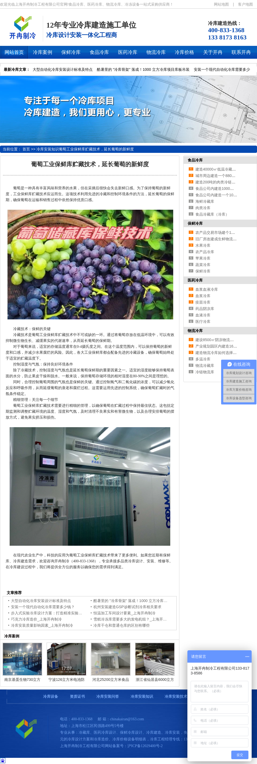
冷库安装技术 (176, 697)
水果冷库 (202, 245)
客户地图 (245, 4)
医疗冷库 (202, 321)
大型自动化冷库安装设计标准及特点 (63, 69)
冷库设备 (50, 697)
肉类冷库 (202, 208)
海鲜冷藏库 (204, 201)
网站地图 (221, 4)
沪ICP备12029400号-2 (144, 746)
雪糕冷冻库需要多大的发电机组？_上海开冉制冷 (133, 619)
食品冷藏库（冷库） (212, 214)
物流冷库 (195, 331)
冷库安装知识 (47, 149)
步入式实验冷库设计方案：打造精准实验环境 (48, 613)
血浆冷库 (202, 296)
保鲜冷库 (195, 223)
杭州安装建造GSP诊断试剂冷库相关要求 (127, 607)
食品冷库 (195, 160)
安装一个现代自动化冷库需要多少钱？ (43, 607)
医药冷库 (195, 280)
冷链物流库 (204, 372)
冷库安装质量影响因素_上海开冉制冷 (42, 625)
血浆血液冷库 (206, 289)
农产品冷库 (204, 252)
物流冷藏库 (204, 365)
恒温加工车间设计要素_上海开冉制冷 (124, 613)
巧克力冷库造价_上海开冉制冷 (36, 619)
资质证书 (77, 697)
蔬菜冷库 (202, 265)
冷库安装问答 (107, 697)
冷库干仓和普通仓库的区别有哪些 (121, 625)
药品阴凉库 (204, 309)
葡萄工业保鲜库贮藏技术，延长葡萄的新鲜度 (96, 149)
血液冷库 (202, 315)
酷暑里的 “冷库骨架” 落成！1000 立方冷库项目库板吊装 (143, 69)
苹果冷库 (202, 258)
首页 (26, 149)
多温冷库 (202, 359)
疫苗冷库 (202, 302)
